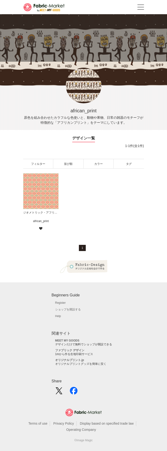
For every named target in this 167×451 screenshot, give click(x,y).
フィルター (38, 164)
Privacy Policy (63, 423)
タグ (129, 164)
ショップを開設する (68, 309)
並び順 (68, 164)
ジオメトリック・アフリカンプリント (41, 212)
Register (60, 302)
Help (58, 316)
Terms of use (37, 423)
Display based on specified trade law (107, 423)
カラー (98, 164)
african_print (41, 221)
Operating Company (81, 430)
